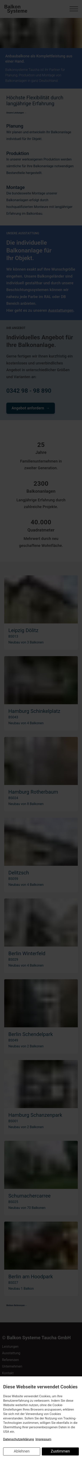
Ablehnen (22, 1451)
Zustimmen (60, 1451)
